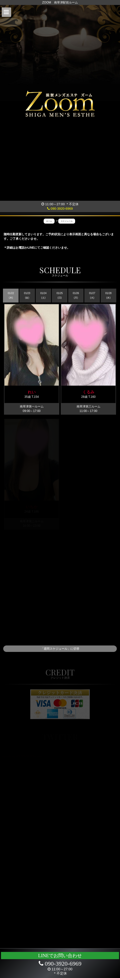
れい (32, 392)
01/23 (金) (27, 295)
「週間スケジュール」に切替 (60, 648)
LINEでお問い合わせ (60, 955)
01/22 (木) (11, 295)
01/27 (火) (92, 295)
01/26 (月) (76, 295)
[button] (6, 12)
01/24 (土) (43, 295)
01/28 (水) (108, 295)
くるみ (88, 392)
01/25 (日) (60, 295)
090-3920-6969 (60, 208)
